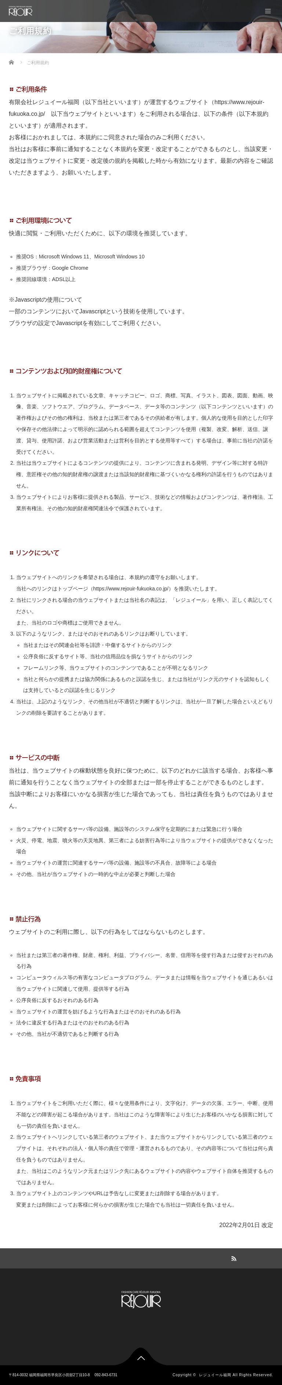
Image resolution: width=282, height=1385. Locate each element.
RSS (232, 1257)
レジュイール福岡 (215, 1375)
